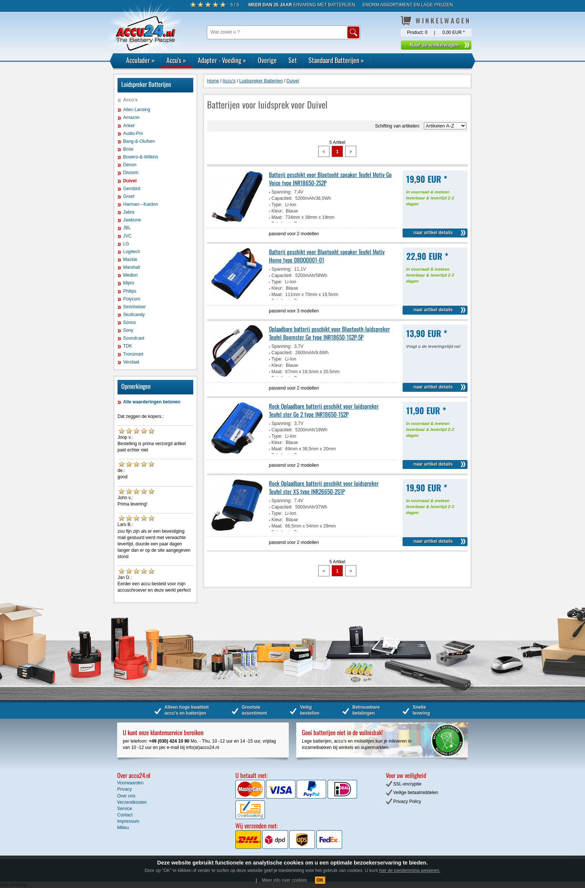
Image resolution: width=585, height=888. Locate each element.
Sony (128, 330)
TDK (127, 346)
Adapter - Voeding (222, 60)
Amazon (131, 117)
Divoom (130, 172)
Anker (129, 125)
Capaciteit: (282, 198)
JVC (127, 236)
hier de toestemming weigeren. (409, 870)
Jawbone (132, 220)
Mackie (130, 259)
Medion (130, 275)
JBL (127, 227)
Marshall (131, 267)
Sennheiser (134, 306)
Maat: (277, 217)
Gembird (131, 188)
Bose (128, 149)
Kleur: (277, 211)
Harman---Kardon (140, 204)
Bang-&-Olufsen (139, 141)
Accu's (176, 60)
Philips (129, 291)
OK (320, 880)
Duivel (130, 180)
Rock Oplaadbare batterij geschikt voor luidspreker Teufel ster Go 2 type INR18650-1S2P (324, 410)
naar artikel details (433, 232)
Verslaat (131, 362)
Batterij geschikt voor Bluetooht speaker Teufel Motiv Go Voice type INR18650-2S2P (330, 178)
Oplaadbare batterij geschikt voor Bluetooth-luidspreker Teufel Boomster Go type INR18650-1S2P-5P (329, 332)
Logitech (131, 251)
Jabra (128, 212)
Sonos (129, 322)
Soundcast (133, 338)
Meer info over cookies (284, 880)
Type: (277, 204)
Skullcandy (134, 314)
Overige (267, 60)
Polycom (131, 299)
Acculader (140, 60)
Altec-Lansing (136, 109)
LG (126, 243)
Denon (129, 164)
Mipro (128, 283)
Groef (128, 196)
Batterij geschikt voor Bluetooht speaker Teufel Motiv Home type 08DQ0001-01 (327, 255)
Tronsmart (133, 354)
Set (292, 60)
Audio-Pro (133, 133)
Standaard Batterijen (336, 60)
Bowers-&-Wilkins (140, 157)
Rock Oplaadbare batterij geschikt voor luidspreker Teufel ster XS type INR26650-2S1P (324, 487)
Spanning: (282, 192)
